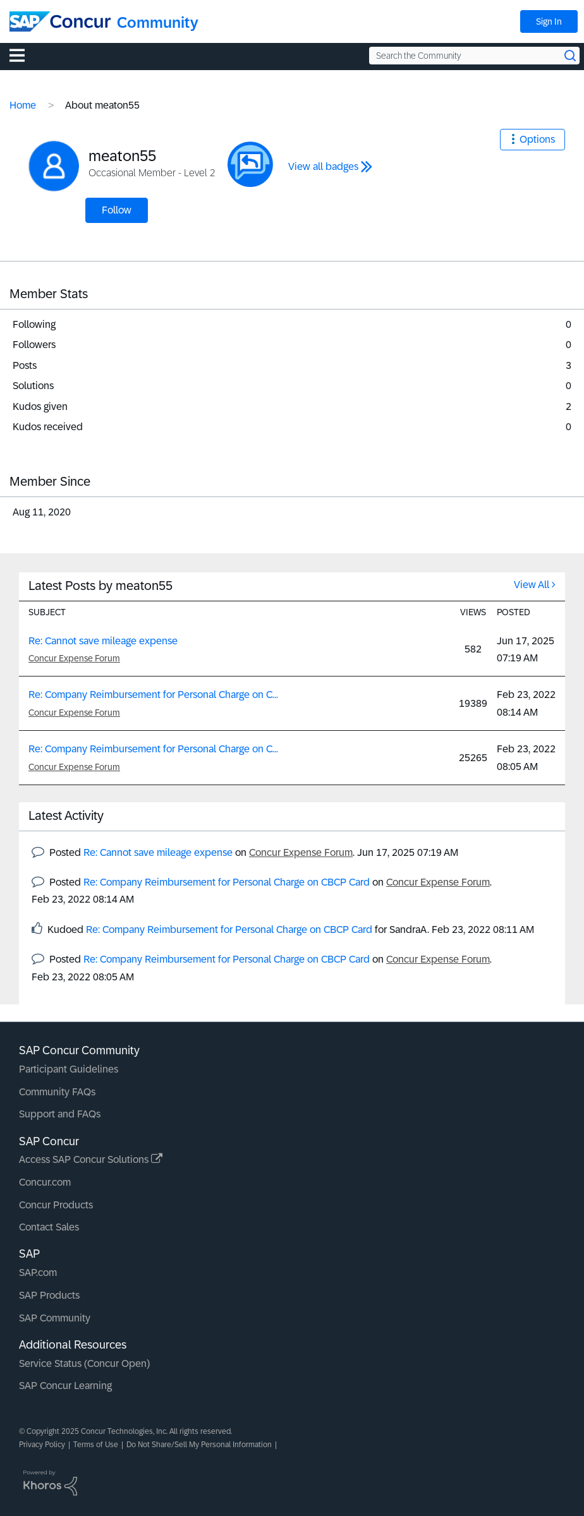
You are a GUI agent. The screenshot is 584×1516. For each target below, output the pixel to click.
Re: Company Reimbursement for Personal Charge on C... (153, 694)
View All (531, 584)
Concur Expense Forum (74, 658)
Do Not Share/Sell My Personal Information (199, 1444)
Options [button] (537, 139)
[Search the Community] (474, 55)
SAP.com (38, 1272)
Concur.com (45, 1182)
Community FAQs (57, 1091)
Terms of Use (95, 1444)
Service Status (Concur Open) (84, 1363)
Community (157, 22)
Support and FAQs (59, 1114)
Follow (116, 210)
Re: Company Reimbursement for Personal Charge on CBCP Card (226, 882)
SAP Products (49, 1295)
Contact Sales (49, 1227)
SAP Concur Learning (65, 1385)
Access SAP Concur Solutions (90, 1159)
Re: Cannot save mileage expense (103, 640)
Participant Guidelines (68, 1069)
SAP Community (54, 1318)
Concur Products (56, 1205)
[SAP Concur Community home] (60, 21)
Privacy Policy (42, 1444)
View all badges (323, 166)
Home (22, 105)
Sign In (549, 21)
